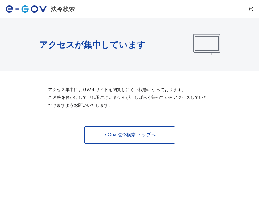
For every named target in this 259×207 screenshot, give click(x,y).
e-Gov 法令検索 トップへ (129, 134)
